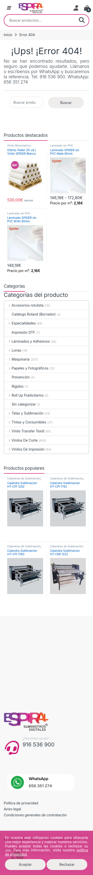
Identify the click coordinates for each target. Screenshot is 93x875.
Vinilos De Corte (20, 440)
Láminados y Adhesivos (27, 341)
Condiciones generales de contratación (35, 815)
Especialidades (20, 323)
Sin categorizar (20, 404)
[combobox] (39, 20)
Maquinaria (17, 359)
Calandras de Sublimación (23, 478)
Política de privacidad (21, 803)
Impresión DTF (19, 332)
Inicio (8, 35)
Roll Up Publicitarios (24, 395)
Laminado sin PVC (61, 145)
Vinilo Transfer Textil (24, 431)
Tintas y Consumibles (25, 422)
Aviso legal (12, 809)
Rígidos (14, 386)
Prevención (17, 377)
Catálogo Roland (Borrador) (30, 314)
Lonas (12, 350)
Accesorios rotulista (23, 305)
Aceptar (25, 864)
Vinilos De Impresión (24, 449)
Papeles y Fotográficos (26, 368)
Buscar (82, 20)
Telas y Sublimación (23, 413)
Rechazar (67, 864)
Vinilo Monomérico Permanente (19, 147)
